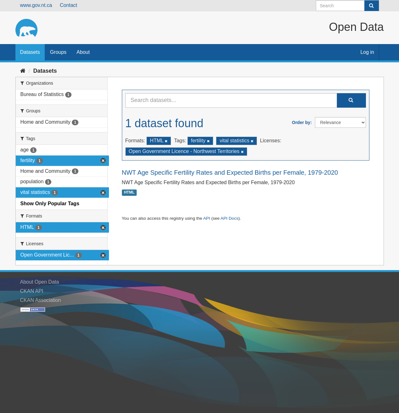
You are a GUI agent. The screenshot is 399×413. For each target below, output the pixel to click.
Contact (68, 5)
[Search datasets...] (231, 100)
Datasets (30, 52)
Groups (58, 52)
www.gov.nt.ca (36, 5)
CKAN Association (40, 300)
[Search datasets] (347, 5)
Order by (301, 122)
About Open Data (39, 282)
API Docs (229, 218)
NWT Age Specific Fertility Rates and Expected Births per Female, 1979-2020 (230, 172)
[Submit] (371, 5)
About (83, 52)
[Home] (23, 71)
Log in (367, 52)
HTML (129, 192)
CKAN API (31, 291)
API (206, 218)
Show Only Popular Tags (49, 203)
